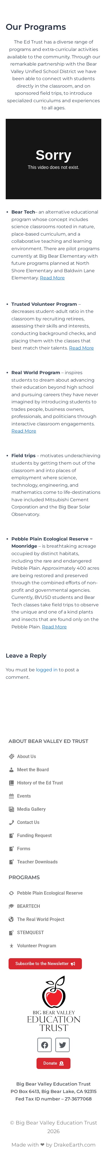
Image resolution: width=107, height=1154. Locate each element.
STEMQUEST (26, 933)
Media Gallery (27, 809)
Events (20, 796)
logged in (47, 669)
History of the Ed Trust (36, 783)
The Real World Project (36, 919)
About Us (22, 757)
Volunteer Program (32, 946)
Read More (52, 278)
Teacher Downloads (33, 862)
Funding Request (30, 836)
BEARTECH (24, 906)
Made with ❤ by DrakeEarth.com (53, 1145)
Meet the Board (29, 770)
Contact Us (24, 822)
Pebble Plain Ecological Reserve (46, 893)
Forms (19, 849)
